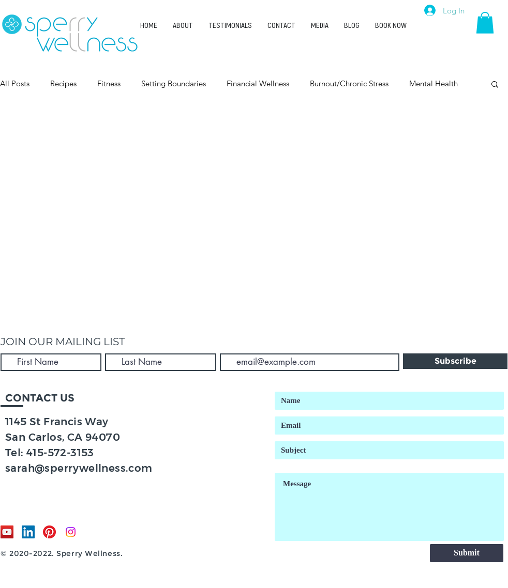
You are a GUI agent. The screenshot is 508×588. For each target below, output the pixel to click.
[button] (485, 23)
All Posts (14, 83)
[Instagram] (70, 531)
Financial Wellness (258, 83)
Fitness (109, 83)
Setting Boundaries (173, 83)
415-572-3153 (60, 452)
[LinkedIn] (28, 531)
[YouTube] (7, 531)
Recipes (63, 83)
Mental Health (433, 83)
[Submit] (466, 553)
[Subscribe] (455, 361)
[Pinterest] (49, 531)
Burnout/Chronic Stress (349, 83)
